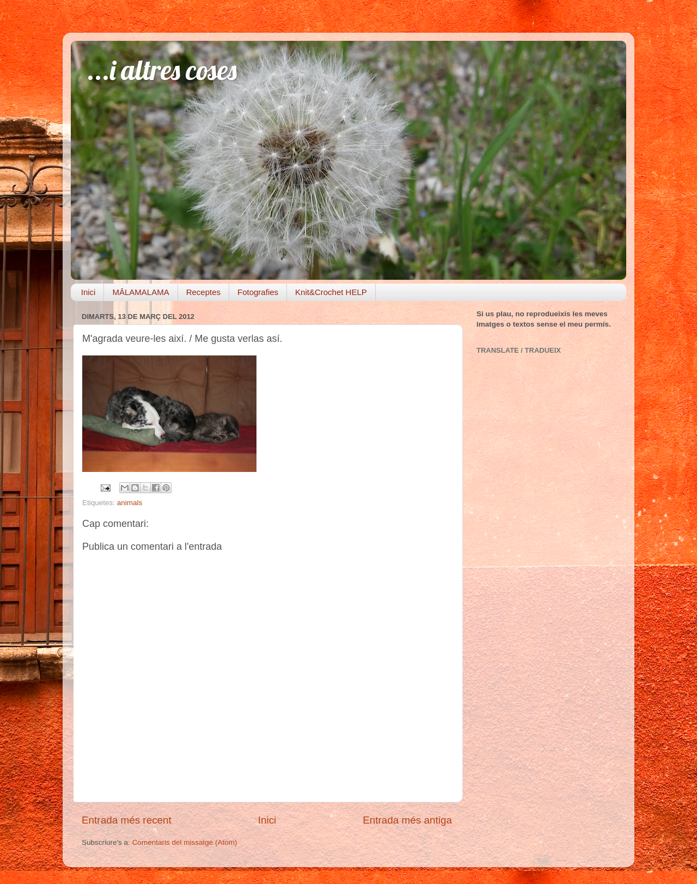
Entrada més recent (127, 820)
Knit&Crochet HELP (331, 292)
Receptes (203, 292)
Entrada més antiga (407, 820)
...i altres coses (162, 70)
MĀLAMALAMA (140, 292)
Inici (88, 292)
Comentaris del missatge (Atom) (184, 842)
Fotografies (257, 292)
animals (130, 503)
